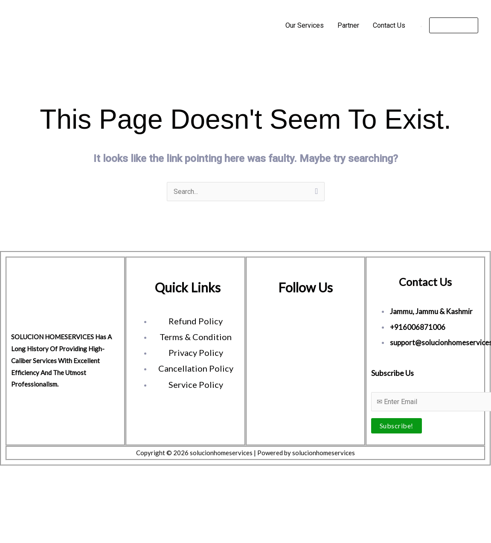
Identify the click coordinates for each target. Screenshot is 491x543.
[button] (453, 25)
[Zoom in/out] (8, 474)
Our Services (304, 25)
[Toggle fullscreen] (27, 474)
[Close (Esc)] (64, 474)
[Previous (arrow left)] (8, 487)
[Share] (46, 474)
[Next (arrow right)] (27, 487)
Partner (348, 25)
